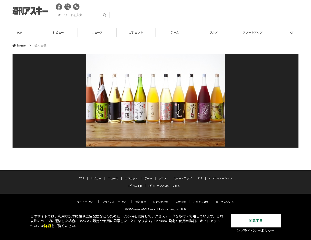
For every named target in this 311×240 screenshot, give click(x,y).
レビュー (58, 32)
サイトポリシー (86, 198)
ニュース (97, 32)
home (19, 45)
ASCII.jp (135, 182)
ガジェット (136, 32)
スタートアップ (252, 32)
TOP (19, 32)
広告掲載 (181, 198)
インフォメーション (220, 175)
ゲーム (175, 32)
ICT (292, 32)
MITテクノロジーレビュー (165, 182)
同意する (256, 221)
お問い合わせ (160, 198)
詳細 (47, 226)
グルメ (213, 32)
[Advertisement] (219, 12)
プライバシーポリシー (115, 198)
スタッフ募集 (201, 198)
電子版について (225, 198)
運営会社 (140, 198)
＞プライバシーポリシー (256, 231)
